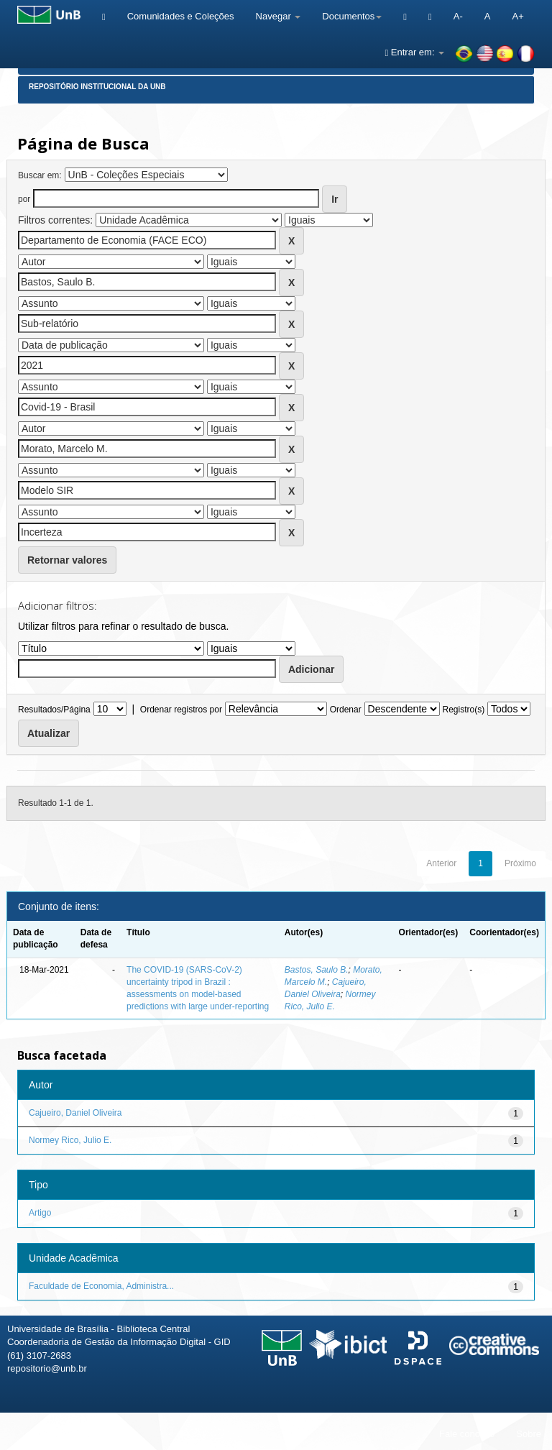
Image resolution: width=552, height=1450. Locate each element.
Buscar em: (40, 175)
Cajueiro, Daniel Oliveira (75, 1113)
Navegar (278, 16)
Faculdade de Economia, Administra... (101, 1286)
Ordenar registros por (181, 710)
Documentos (352, 16)
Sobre (528, 1433)
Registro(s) (463, 710)
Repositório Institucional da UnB (97, 87)
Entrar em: (414, 52)
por (24, 199)
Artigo (40, 1213)
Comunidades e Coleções (180, 16)
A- (458, 16)
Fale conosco (466, 1433)
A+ (517, 16)
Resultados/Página (54, 710)
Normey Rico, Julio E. (70, 1140)
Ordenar (346, 710)
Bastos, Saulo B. (317, 970)
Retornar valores (67, 560)
